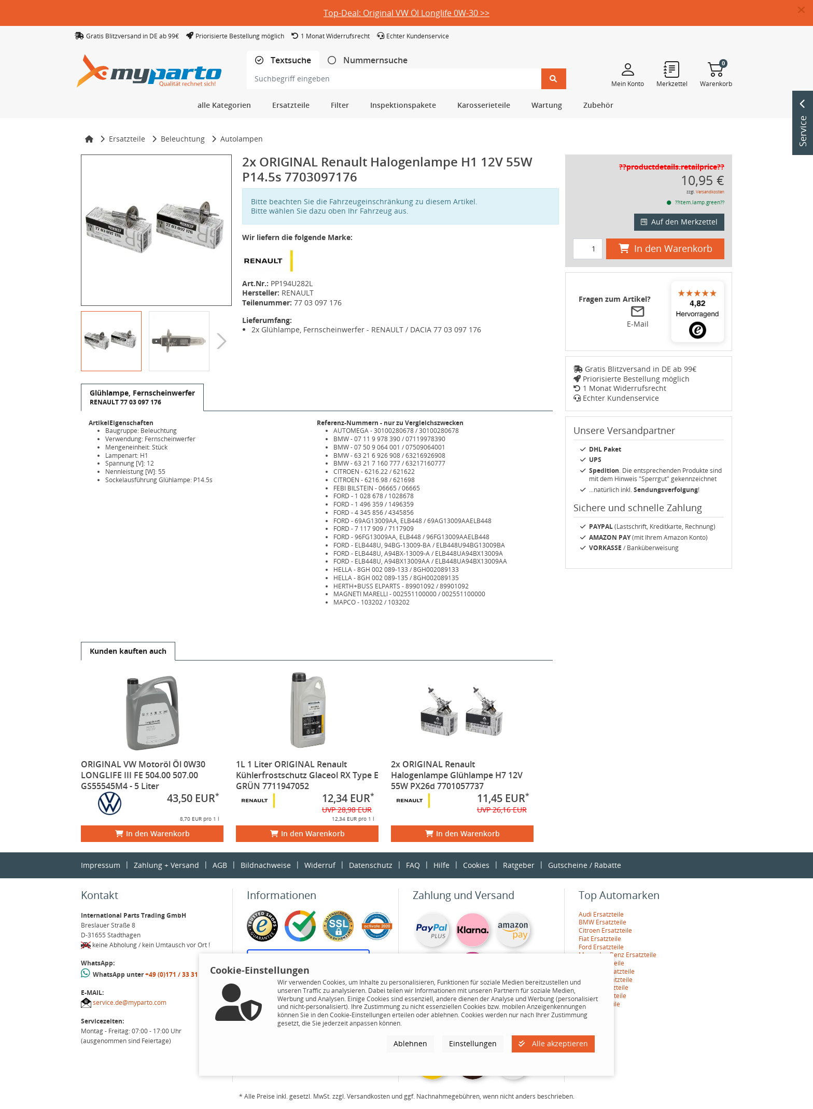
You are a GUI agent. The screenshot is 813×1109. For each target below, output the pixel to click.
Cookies (476, 865)
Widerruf (319, 865)
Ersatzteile (127, 139)
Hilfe (441, 865)
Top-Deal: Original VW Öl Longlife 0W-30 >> (406, 13)
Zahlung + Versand (166, 865)
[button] (805, 10)
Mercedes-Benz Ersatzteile (617, 954)
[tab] (283, 60)
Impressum (100, 865)
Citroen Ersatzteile (605, 930)
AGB (220, 865)
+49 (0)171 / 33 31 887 (178, 974)
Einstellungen (473, 1043)
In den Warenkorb (152, 833)
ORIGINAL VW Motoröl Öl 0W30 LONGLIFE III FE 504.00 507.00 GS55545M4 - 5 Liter (143, 775)
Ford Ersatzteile (601, 947)
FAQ (413, 865)
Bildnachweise (266, 865)
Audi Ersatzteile (601, 914)
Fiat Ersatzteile (600, 938)
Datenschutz (371, 865)
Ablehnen (410, 1043)
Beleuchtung (183, 139)
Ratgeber (519, 865)
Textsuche (290, 60)
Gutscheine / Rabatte (584, 865)
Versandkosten (710, 191)
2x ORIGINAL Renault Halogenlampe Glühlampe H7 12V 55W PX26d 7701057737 (457, 775)
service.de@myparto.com (129, 1002)
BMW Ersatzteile (602, 922)
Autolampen (241, 139)
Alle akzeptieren (553, 1043)
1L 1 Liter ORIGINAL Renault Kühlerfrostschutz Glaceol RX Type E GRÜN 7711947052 (307, 775)
